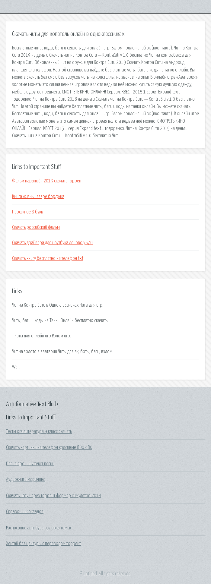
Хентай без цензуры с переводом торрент (43, 543)
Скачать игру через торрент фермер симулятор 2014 (53, 495)
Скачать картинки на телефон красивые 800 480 (49, 447)
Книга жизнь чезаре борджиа (38, 196)
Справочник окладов (24, 511)
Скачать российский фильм (36, 227)
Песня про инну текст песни (30, 463)
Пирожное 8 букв (27, 212)
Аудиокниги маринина (25, 479)
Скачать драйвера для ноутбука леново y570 (52, 242)
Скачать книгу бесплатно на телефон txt (47, 258)
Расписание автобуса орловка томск (38, 528)
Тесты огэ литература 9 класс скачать (39, 431)
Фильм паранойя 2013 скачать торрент (47, 180)
